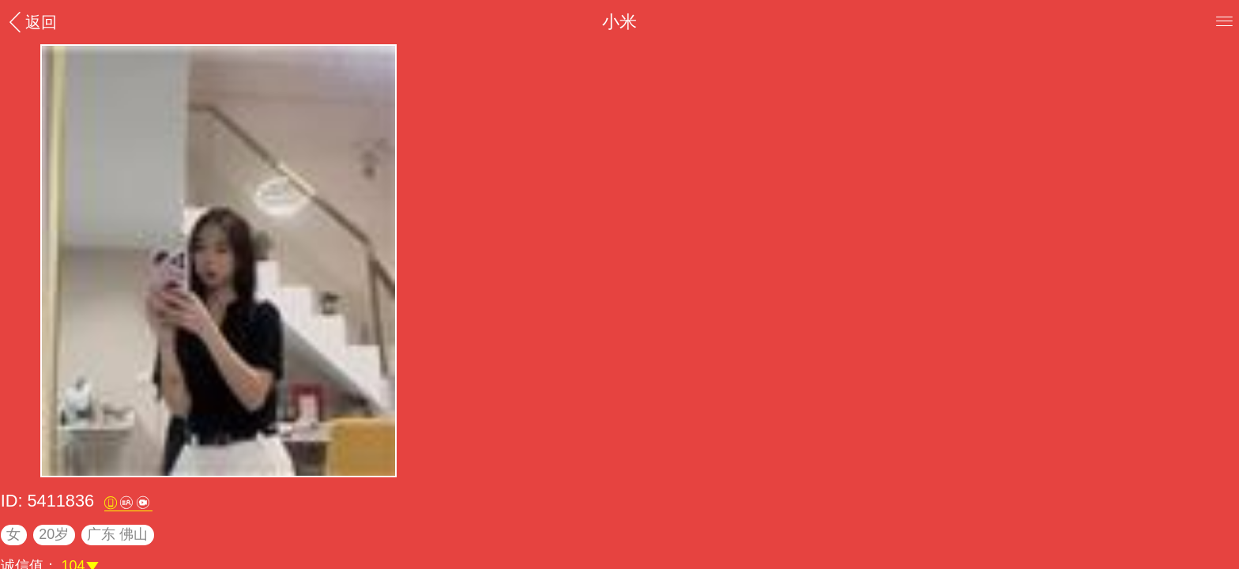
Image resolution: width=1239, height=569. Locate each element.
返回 (31, 22)
